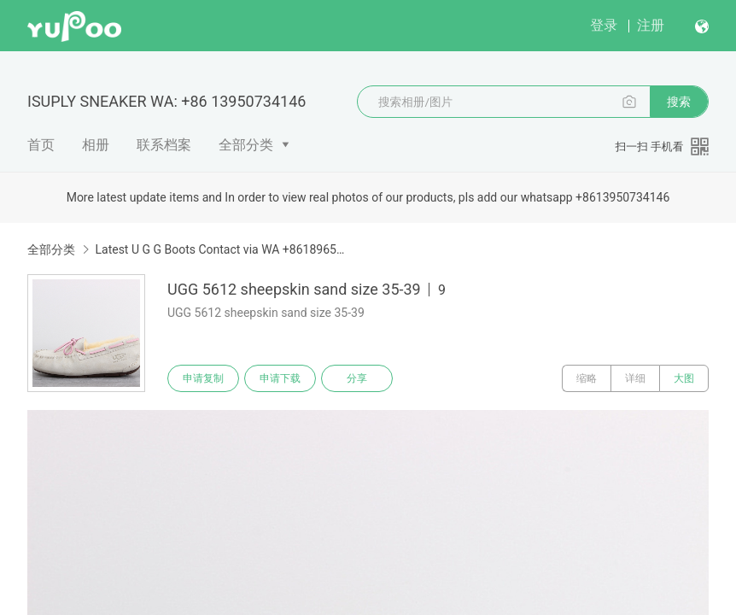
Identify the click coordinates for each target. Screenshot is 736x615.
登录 (603, 25)
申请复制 (203, 378)
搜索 (679, 101)
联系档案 (164, 145)
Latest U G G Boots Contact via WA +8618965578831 (222, 249)
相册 (95, 145)
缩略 (586, 378)
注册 (650, 25)
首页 (41, 145)
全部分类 (246, 145)
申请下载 (280, 378)
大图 (684, 378)
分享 (357, 378)
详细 (635, 378)
